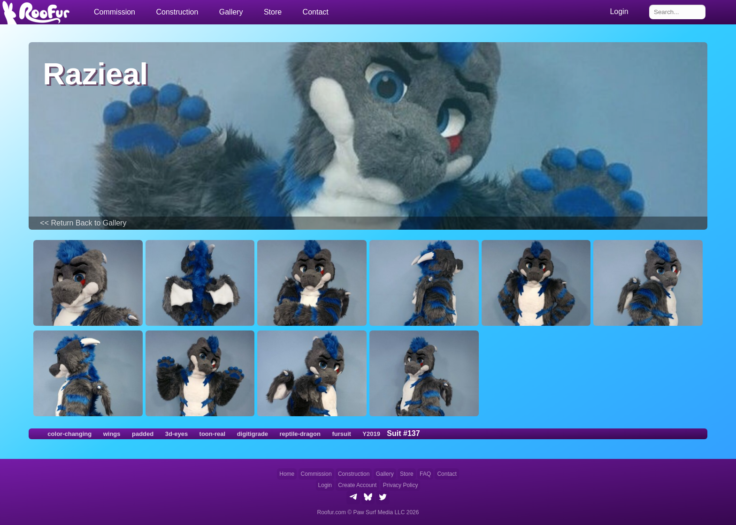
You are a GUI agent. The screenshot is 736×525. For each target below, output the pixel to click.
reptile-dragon (300, 433)
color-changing (69, 433)
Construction (353, 474)
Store (273, 12)
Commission (316, 474)
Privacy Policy (400, 485)
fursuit (341, 433)
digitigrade (252, 433)
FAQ (425, 474)
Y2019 (371, 433)
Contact (316, 12)
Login (325, 485)
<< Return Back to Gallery (83, 223)
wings (112, 433)
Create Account (357, 485)
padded (142, 433)
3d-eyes (176, 433)
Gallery (231, 12)
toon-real (212, 433)
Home (286, 474)
